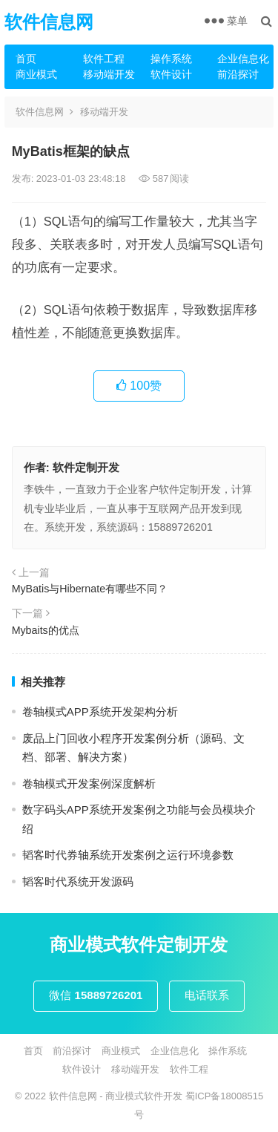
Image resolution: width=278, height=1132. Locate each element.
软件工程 (104, 59)
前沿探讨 (238, 74)
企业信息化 (243, 59)
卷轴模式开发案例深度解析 (89, 783)
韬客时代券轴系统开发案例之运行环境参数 (128, 854)
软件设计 (171, 74)
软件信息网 (48, 22)
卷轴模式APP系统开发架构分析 (100, 711)
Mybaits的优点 (45, 630)
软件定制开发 (86, 467)
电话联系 (207, 995)
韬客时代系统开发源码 (77, 881)
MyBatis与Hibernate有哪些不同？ (90, 589)
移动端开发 (109, 74)
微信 (95, 995)
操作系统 (171, 59)
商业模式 (36, 74)
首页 (26, 59)
